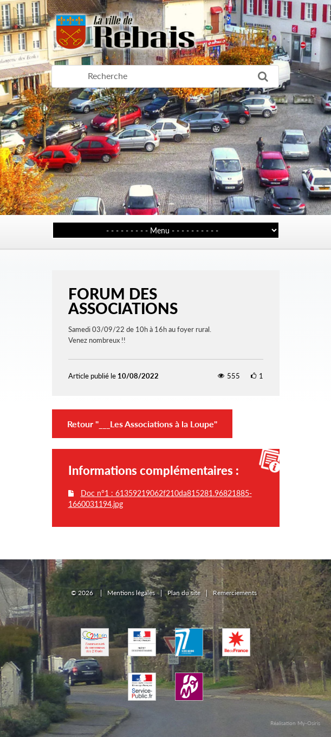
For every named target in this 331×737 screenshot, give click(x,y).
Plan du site (183, 593)
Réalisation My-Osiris (295, 723)
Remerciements (235, 593)
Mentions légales (131, 593)
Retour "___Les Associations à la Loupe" (142, 424)
